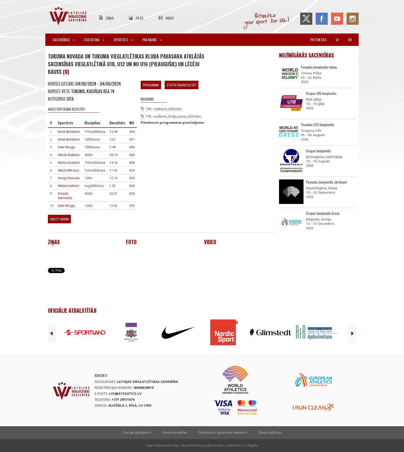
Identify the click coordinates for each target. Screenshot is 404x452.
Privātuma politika (174, 432)
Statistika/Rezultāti (181, 85)
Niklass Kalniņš (68, 186)
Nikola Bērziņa (68, 170)
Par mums (152, 39)
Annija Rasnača (69, 178)
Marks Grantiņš (69, 162)
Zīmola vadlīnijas (269, 432)
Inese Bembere (69, 131)
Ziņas (110, 18)
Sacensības (64, 39)
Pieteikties (318, 39)
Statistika (94, 39)
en (349, 39)
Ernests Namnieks (65, 195)
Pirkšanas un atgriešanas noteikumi (222, 432)
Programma (151, 85)
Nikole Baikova (68, 155)
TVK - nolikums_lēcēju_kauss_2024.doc (173, 116)
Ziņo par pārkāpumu (137, 432)
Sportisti (123, 39)
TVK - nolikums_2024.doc (164, 109)
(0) (66, 72)
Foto (139, 18)
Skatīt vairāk (59, 219)
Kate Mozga (66, 147)
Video (169, 18)
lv (337, 39)
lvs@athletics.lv (125, 393)
